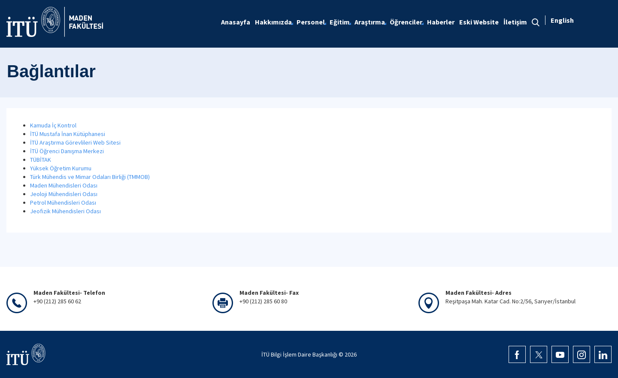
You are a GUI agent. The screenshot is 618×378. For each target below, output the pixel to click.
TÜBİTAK (40, 159)
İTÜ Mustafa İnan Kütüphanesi (67, 134)
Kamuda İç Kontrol (53, 125)
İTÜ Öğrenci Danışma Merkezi (67, 151)
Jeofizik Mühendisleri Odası (65, 211)
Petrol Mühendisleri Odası (63, 202)
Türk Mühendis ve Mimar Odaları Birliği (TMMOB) (90, 177)
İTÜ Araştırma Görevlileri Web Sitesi (75, 142)
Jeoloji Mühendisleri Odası (63, 194)
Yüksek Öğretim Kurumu (60, 168)
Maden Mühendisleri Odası (63, 185)
